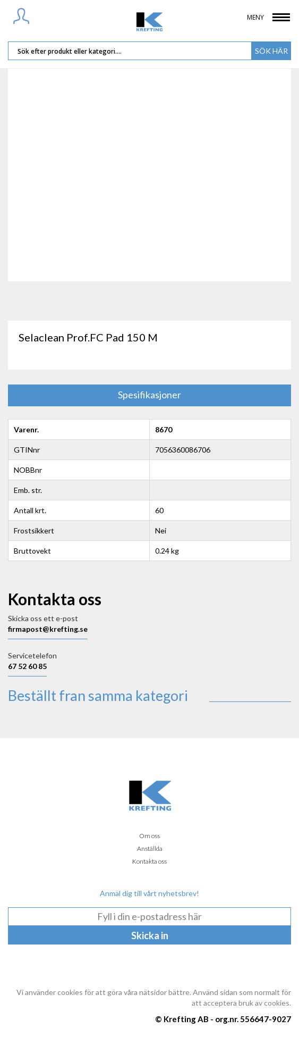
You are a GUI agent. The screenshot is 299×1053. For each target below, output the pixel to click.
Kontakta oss (149, 861)
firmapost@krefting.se (48, 628)
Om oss (149, 836)
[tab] (149, 395)
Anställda (150, 849)
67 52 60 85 (27, 666)
